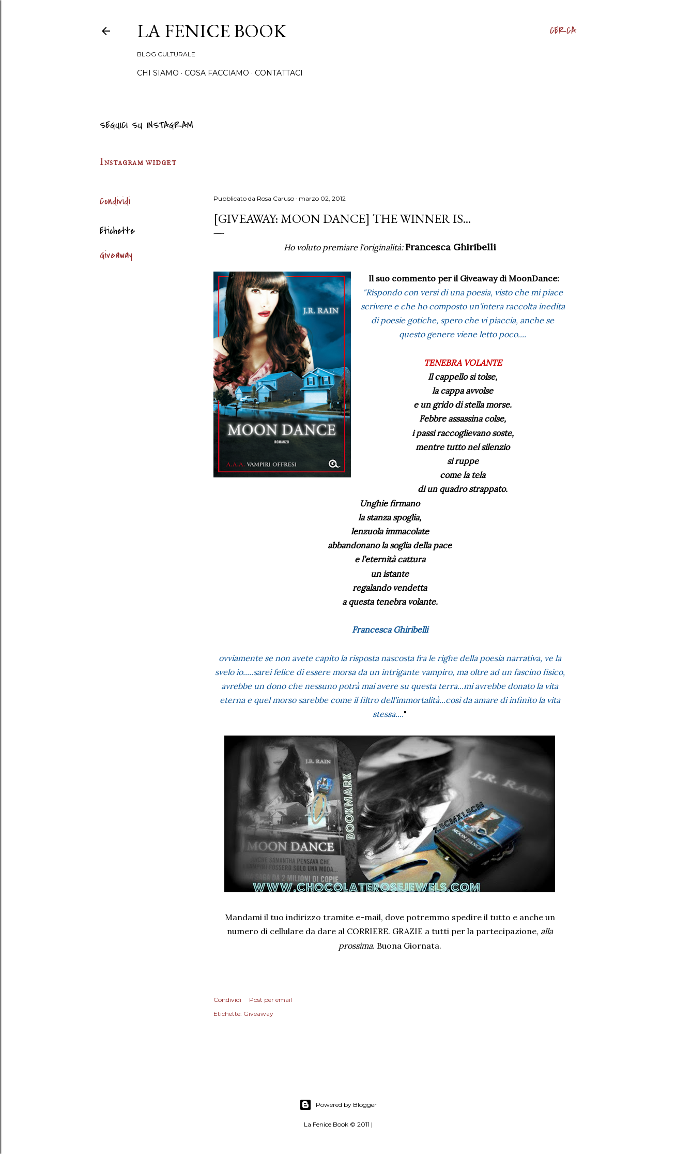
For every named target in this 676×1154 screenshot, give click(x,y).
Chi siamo (158, 73)
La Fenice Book (211, 31)
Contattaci (279, 73)
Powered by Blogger (338, 1105)
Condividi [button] (115, 201)
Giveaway (116, 255)
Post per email (270, 999)
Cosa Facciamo (217, 73)
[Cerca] (563, 31)
